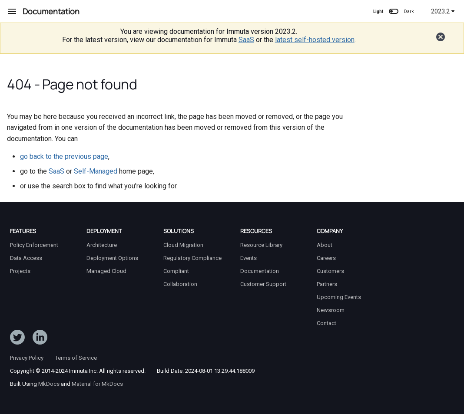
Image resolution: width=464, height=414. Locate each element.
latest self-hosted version (315, 40)
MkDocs (49, 384)
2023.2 (443, 11)
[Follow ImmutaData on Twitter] (17, 339)
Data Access (26, 258)
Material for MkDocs (97, 384)
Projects (20, 271)
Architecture (101, 245)
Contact (326, 323)
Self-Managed (95, 171)
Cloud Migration (183, 245)
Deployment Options (112, 258)
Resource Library (261, 245)
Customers (330, 271)
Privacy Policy (26, 358)
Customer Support (263, 284)
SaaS (246, 40)
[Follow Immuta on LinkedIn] (40, 339)
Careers (326, 258)
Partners (327, 284)
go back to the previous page (64, 156)
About (324, 245)
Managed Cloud (106, 271)
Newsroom (331, 310)
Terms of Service (76, 358)
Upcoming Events (339, 297)
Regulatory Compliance (192, 258)
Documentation (259, 271)
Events (248, 258)
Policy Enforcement (34, 245)
